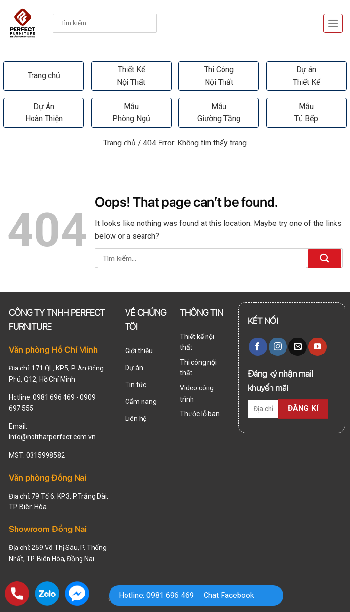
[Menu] (333, 23)
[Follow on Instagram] (278, 347)
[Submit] (137, 24)
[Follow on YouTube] (317, 347)
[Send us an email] (297, 347)
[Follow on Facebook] (258, 347)
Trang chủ (44, 75)
